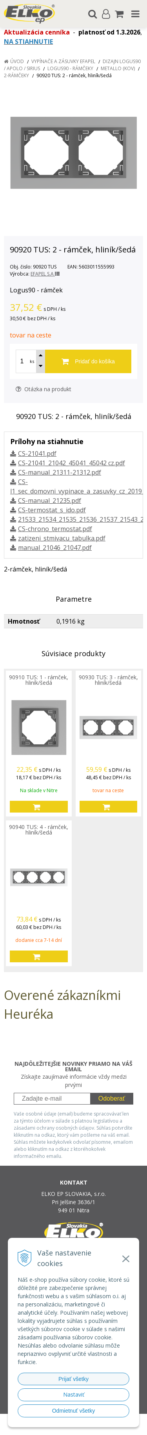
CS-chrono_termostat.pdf (55, 528)
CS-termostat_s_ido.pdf (52, 510)
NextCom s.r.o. (88, 1427)
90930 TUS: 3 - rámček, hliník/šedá (108, 679)
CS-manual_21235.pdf (49, 500)
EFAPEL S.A (45, 273)
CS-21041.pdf (37, 453)
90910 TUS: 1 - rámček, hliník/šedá (38, 679)
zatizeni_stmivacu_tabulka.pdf (61, 538)
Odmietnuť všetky (73, 1411)
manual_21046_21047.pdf (55, 547)
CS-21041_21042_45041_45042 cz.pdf (71, 463)
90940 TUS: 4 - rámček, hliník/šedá (38, 829)
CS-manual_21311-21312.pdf (59, 472)
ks (32, 361)
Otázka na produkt (43, 389)
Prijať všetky (73, 1379)
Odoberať (111, 1098)
